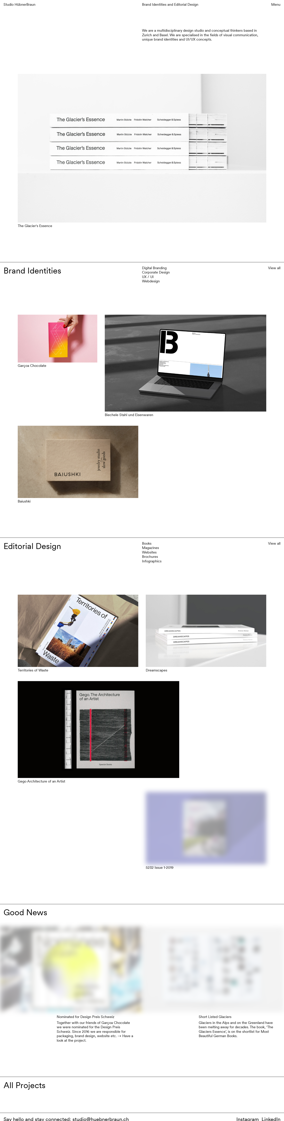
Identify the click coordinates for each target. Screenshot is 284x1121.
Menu (275, 4)
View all (274, 268)
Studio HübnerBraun (19, 4)
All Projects (24, 1085)
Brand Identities (154, 4)
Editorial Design (186, 4)
